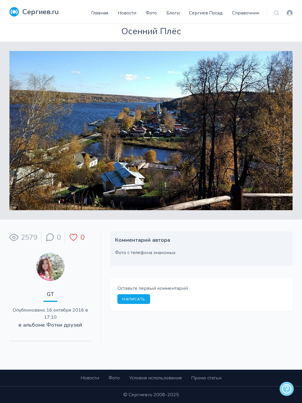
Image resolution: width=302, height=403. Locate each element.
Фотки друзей (64, 324)
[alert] (287, 389)
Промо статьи (206, 378)
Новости (127, 13)
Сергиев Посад (206, 13)
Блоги (173, 13)
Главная (99, 13)
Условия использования (155, 378)
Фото (151, 13)
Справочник (245, 13)
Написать (133, 299)
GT (50, 294)
